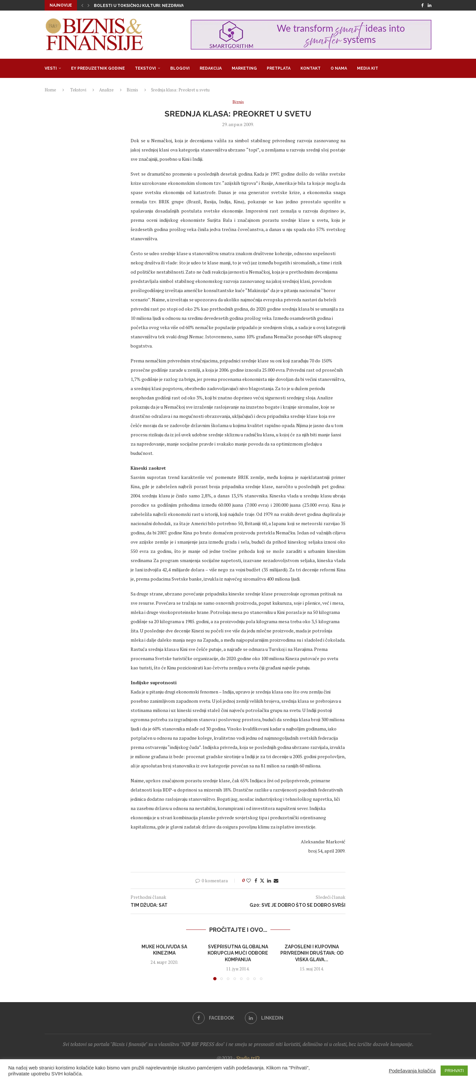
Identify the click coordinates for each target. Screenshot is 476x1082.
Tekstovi (145, 68)
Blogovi (180, 68)
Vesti (51, 68)
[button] (82, 5)
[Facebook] (422, 5)
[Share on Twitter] (262, 880)
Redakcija (211, 68)
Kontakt (310, 68)
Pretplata (279, 68)
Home (50, 90)
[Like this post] (248, 880)
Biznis (132, 90)
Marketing (244, 68)
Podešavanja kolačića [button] (412, 1070)
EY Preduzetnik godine (98, 68)
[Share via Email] (276, 880)
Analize (106, 90)
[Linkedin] (429, 5)
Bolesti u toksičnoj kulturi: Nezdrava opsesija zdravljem (161, 5)
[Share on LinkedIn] (269, 880)
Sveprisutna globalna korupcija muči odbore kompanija (238, 953)
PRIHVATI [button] (454, 1070)
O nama (339, 68)
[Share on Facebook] (256, 880)
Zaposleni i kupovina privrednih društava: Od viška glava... (311, 953)
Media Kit (367, 68)
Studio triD (247, 1058)
